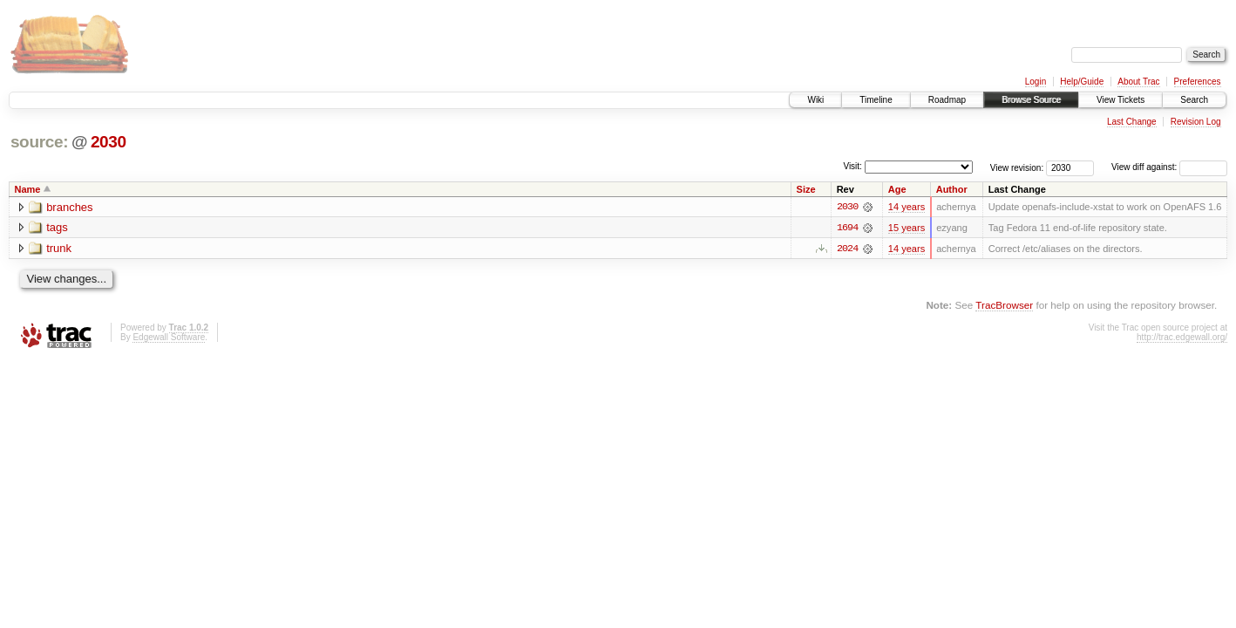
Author (952, 189)
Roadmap (947, 100)
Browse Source (1031, 100)
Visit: (852, 166)
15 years (906, 227)
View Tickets (1120, 100)
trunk (58, 249)
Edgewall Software (168, 337)
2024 (847, 249)
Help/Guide (1082, 81)
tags (57, 228)
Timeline (875, 100)
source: (39, 142)
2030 (108, 142)
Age (897, 189)
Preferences (1197, 81)
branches (69, 207)
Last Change (1132, 121)
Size (806, 189)
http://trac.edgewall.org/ (1182, 337)
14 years (906, 206)
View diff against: (1169, 167)
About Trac (1138, 81)
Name (28, 189)
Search (1194, 100)
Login (1035, 81)
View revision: (1017, 167)
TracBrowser (1004, 305)
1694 (847, 228)
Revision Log (1196, 121)
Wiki (815, 100)
